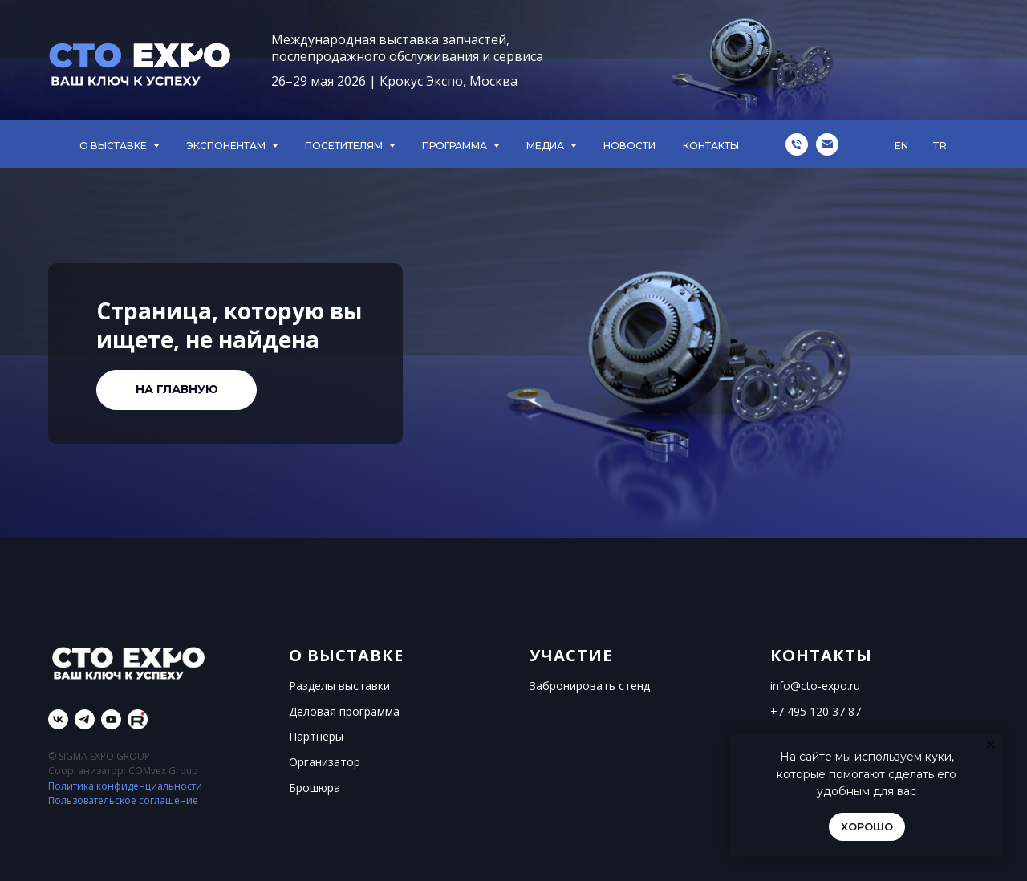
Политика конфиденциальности (125, 786)
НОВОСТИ (629, 146)
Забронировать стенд (590, 685)
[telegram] (85, 719)
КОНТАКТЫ (711, 146)
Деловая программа (344, 711)
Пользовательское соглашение (123, 800)
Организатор (324, 761)
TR (939, 146)
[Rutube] (138, 719)
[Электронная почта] (827, 144)
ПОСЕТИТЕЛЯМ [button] (345, 146)
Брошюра (314, 787)
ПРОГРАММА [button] (455, 146)
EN (901, 146)
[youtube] (111, 719)
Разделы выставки (339, 685)
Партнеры (316, 736)
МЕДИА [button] (546, 146)
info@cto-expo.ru (815, 685)
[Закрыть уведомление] (991, 745)
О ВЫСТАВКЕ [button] (114, 146)
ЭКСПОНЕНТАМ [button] (227, 146)
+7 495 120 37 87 (815, 711)
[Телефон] (796, 144)
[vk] (58, 719)
